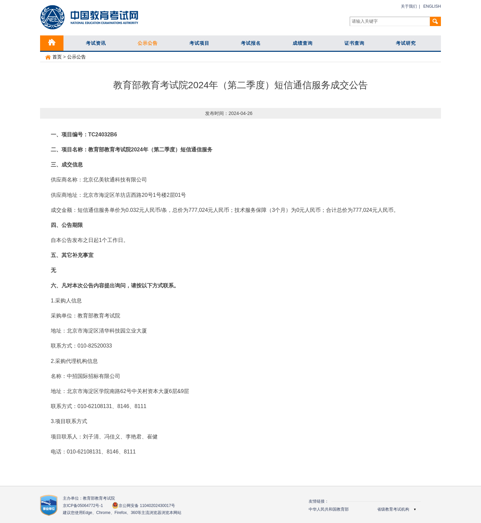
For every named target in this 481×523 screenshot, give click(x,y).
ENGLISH (432, 6)
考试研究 (406, 43)
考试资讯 (96, 43)
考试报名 (251, 43)
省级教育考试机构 (393, 509)
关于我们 (409, 6)
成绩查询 (303, 43)
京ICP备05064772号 (83, 505)
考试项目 (199, 43)
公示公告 (148, 43)
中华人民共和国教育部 (329, 509)
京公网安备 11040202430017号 (143, 505)
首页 (53, 56)
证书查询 (354, 43)
